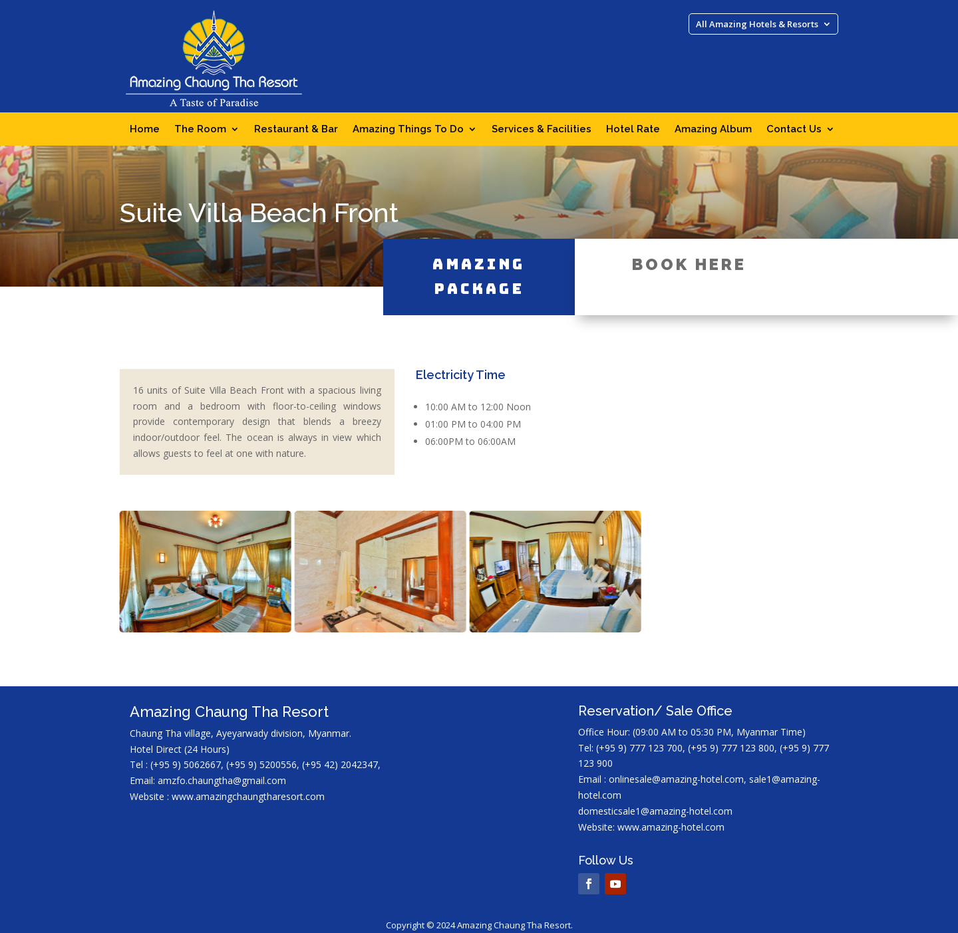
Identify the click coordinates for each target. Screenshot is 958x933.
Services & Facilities (541, 129)
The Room (200, 129)
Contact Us (794, 129)
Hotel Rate (633, 129)
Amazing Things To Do (408, 129)
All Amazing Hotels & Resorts (757, 24)
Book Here (689, 243)
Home (145, 129)
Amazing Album (713, 129)
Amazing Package (478, 255)
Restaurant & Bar (296, 129)
